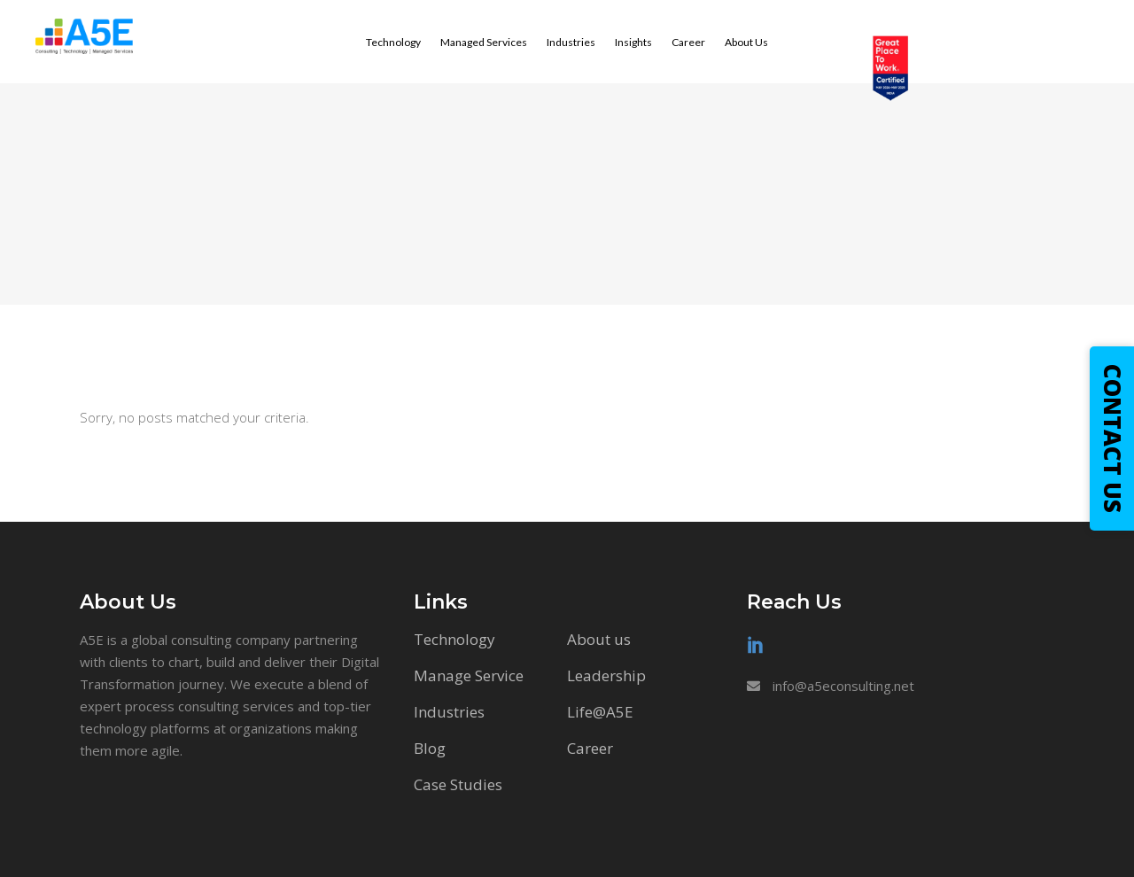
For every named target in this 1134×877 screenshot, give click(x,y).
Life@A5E (600, 712)
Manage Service (469, 675)
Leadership (606, 675)
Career (590, 748)
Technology (454, 639)
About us (599, 639)
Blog (430, 748)
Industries (449, 712)
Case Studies (458, 784)
